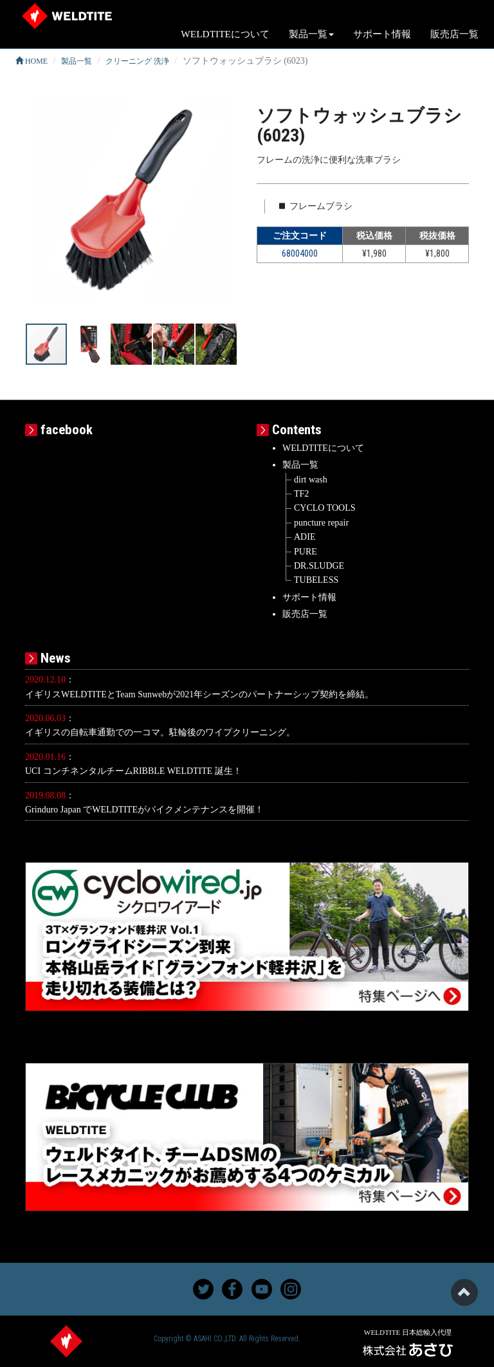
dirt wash (310, 479)
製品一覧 (76, 61)
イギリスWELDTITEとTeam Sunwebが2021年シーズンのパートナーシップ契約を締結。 (199, 694)
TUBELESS (316, 580)
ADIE (304, 537)
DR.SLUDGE (319, 566)
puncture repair (321, 523)
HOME (31, 61)
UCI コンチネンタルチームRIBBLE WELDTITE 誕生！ (133, 771)
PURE (305, 551)
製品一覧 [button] (311, 33)
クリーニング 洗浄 (137, 61)
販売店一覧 (454, 33)
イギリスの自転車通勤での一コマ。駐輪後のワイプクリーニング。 (160, 732)
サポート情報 (382, 33)
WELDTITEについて (225, 33)
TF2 (301, 494)
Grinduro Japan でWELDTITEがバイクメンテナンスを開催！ (144, 809)
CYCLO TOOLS (325, 508)
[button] (225, 204)
